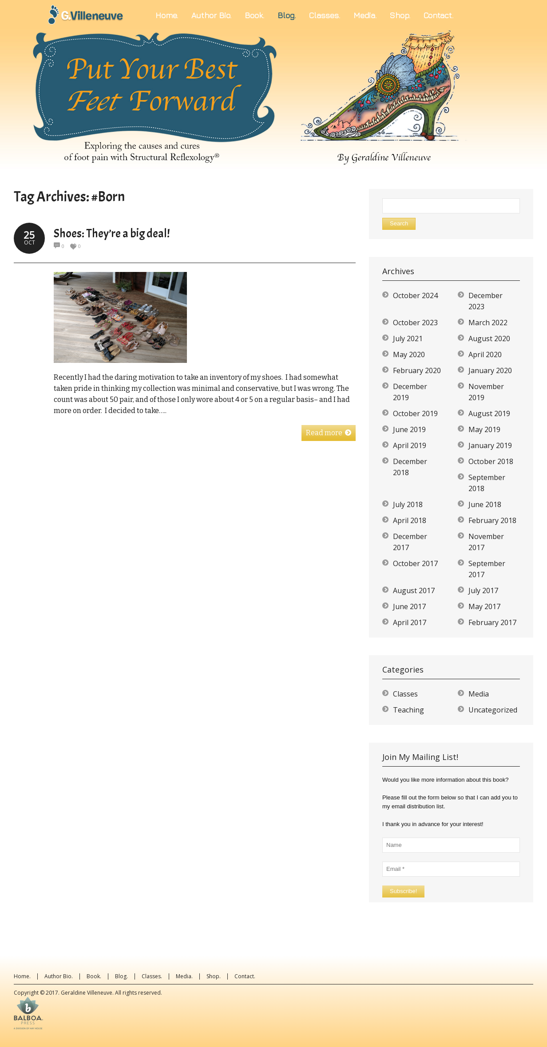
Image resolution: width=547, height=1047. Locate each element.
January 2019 (490, 445)
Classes (405, 694)
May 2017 (484, 606)
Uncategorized (492, 710)
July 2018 (408, 504)
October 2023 (415, 322)
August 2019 (489, 413)
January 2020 (490, 370)
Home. (22, 976)
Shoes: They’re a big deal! (112, 233)
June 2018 (484, 504)
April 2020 (485, 354)
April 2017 (409, 622)
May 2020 (409, 354)
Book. (94, 976)
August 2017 (414, 590)
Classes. (152, 976)
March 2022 (487, 322)
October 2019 (415, 413)
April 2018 (409, 520)
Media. (184, 976)
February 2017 (492, 622)
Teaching (408, 710)
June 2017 (409, 606)
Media (478, 694)
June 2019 (409, 429)
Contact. (244, 976)
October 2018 (490, 461)
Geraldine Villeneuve (86, 992)
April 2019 (409, 445)
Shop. (213, 976)
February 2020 (417, 370)
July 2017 (483, 590)
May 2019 (484, 429)
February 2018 (492, 520)
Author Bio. (58, 976)
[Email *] (451, 869)
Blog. (121, 976)
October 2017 (415, 563)
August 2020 (489, 338)
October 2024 (415, 295)
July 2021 (408, 338)
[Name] (451, 845)
